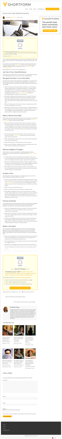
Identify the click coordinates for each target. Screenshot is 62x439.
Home (26, 9)
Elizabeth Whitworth (19, 364)
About (35, 9)
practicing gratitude (7, 67)
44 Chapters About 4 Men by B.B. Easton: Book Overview (18, 361)
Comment (5, 379)
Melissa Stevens (7, 341)
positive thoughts (33, 153)
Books (24, 291)
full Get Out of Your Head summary (23, 277)
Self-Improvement (30, 291)
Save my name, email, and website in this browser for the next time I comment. (19, 413)
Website (4, 408)
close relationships (10, 182)
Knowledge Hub (40, 9)
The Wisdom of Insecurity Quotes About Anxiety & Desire (29, 339)
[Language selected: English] (55, 438)
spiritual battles (28, 66)
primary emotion (16, 135)
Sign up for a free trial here (16, 56)
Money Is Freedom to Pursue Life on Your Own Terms (7, 361)
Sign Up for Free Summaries (52, 9)
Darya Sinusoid (7, 364)
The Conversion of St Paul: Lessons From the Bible (25, 301)
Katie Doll (17, 341)
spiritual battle (18, 65)
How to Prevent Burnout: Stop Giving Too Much (14, 296)
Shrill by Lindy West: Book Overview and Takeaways (18, 338)
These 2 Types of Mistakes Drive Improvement (6, 338)
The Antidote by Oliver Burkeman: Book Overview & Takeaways (29, 362)
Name (4, 396)
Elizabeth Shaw (14, 17)
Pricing (30, 9)
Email (4, 402)
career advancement (22, 92)
